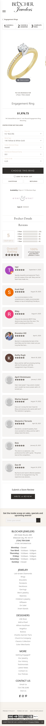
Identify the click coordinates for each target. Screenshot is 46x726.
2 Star (20, 239)
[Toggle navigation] (4, 11)
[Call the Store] (23, 540)
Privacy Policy (33, 722)
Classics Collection (23, 641)
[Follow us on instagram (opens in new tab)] (23, 696)
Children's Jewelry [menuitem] (23, 599)
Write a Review (23, 496)
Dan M (18, 465)
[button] (15, 77)
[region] (23, 62)
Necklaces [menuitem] (23, 586)
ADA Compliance (36, 711)
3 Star (20, 236)
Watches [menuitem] (23, 596)
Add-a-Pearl (23, 622)
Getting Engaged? (23, 655)
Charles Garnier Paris (23, 635)
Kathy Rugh (20, 355)
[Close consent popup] (42, 722)
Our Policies (23, 674)
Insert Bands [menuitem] (23, 608)
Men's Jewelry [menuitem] (23, 592)
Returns (34, 181)
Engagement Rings (11, 19)
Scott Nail (19, 289)
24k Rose (23, 619)
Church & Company (23, 638)
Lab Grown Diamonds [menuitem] (23, 573)
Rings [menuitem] (23, 577)
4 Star (20, 234)
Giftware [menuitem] (23, 602)
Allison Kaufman (23, 625)
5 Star (20, 231)
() (40, 231)
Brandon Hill (20, 333)
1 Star (20, 241)
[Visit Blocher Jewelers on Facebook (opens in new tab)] (20, 696)
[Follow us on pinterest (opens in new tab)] (26, 696)
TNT (17, 267)
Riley (17, 311)
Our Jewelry (23, 658)
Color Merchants (23, 644)
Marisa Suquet (21, 399)
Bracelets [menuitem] (23, 580)
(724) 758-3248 (23, 95)
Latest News (23, 667)
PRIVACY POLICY (9, 711)
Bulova (23, 632)
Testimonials (23, 664)
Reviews (23, 225)
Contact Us (23, 671)
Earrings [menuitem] (23, 589)
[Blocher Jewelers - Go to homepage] (23, 6)
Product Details (23, 218)
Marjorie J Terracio (23, 421)
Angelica (23, 628)
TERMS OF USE (22, 711)
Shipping (12, 181)
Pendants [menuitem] (23, 583)
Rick (17, 443)
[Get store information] (23, 543)
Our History (23, 661)
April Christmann (23, 377)
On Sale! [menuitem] (23, 605)
